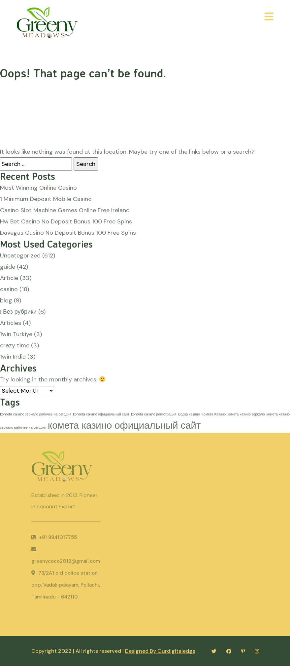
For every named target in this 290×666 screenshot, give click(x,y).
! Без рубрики (18, 312)
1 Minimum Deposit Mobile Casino (46, 199)
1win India (13, 357)
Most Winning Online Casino (38, 188)
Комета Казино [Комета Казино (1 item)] (214, 414)
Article (9, 278)
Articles (10, 323)
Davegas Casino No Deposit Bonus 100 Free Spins (68, 233)
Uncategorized (20, 255)
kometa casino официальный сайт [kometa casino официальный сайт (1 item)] (101, 414)
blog (6, 300)
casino (9, 289)
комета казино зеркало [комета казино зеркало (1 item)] (246, 414)
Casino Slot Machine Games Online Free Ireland (65, 210)
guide (7, 267)
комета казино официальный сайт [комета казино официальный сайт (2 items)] (124, 425)
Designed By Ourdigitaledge (160, 650)
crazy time (14, 345)
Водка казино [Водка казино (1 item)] (189, 414)
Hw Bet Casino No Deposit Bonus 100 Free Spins (66, 221)
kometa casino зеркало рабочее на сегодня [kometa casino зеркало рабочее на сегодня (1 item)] (35, 414)
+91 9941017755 (54, 538)
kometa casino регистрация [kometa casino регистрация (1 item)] (154, 414)
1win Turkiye (16, 334)
